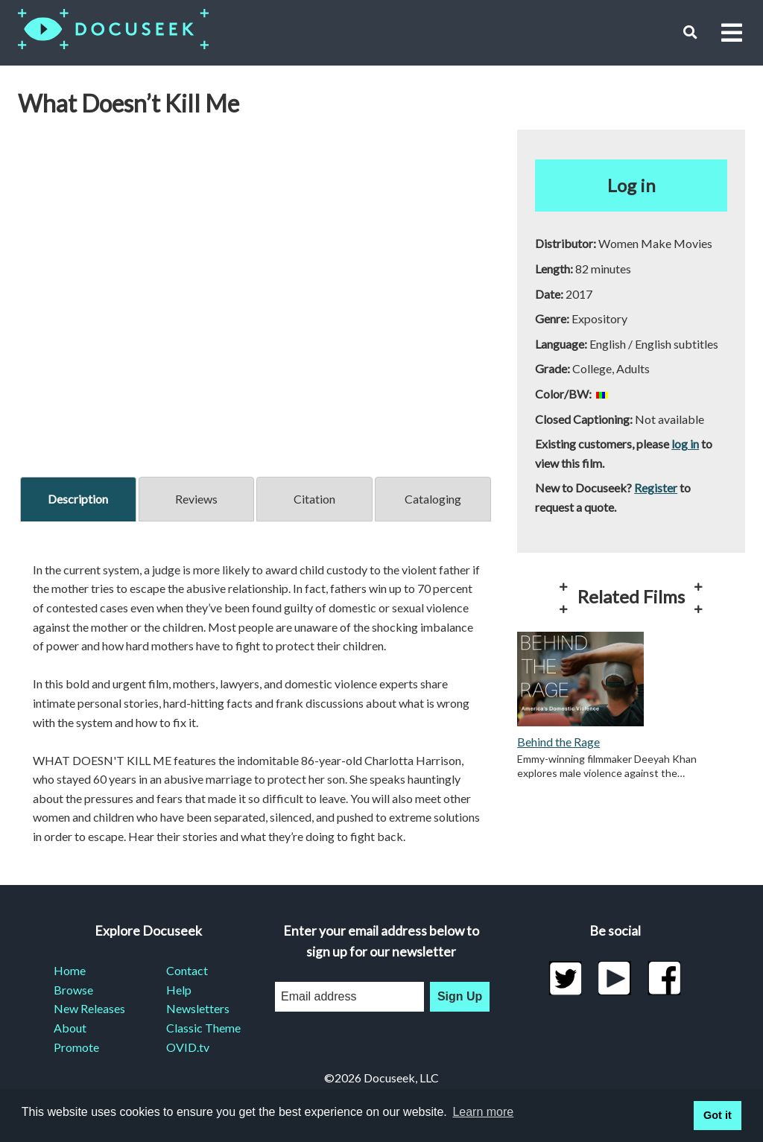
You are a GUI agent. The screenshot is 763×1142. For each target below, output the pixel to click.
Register (655, 487)
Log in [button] (631, 185)
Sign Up (459, 996)
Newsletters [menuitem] (197, 1008)
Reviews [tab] (196, 499)
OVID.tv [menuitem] (187, 1047)
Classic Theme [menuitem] (203, 1028)
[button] (690, 32)
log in (685, 444)
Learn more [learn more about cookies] (482, 1111)
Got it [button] (717, 1115)
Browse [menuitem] (73, 990)
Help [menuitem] (178, 990)
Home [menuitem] (70, 970)
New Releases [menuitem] (89, 1008)
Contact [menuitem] (187, 970)
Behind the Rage (558, 742)
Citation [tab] (314, 499)
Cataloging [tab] (433, 499)
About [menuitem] (70, 1028)
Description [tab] (78, 499)
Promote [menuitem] (76, 1047)
